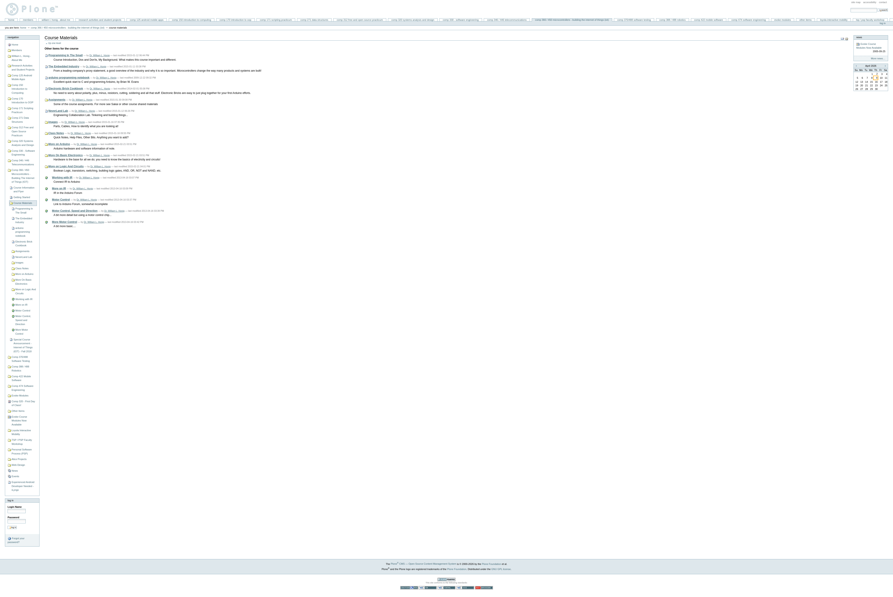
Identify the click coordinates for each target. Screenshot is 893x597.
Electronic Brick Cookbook (23, 243)
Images (19, 262)
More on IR (21, 304)
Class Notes (22, 268)
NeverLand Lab (23, 257)
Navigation (13, 37)
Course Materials (22, 203)
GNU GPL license (501, 569)
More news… (878, 58)
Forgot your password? (16, 540)
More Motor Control (21, 331)
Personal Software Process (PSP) (22, 451)
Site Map (856, 2)
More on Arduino (24, 274)
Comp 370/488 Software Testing (634, 20)
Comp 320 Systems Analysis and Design (412, 20)
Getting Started (21, 197)
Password (13, 517)
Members (28, 20)
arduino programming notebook (22, 232)
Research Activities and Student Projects (100, 20)
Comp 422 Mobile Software (708, 20)
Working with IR (24, 299)
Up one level (54, 43)
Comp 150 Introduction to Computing (191, 20)
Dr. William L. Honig (100, 55)
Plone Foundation (491, 563)
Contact (883, 2)
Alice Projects (19, 459)
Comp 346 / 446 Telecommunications (507, 20)
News (15, 470)
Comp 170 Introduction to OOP (235, 20)
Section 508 (409, 587)
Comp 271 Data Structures (314, 20)
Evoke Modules (782, 20)
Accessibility (869, 2)
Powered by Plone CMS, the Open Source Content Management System (446, 579)
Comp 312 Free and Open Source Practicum (360, 20)
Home (11, 20)
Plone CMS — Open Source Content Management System (423, 563)
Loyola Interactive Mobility (834, 20)
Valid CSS (465, 587)
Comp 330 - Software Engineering (461, 20)
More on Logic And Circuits (25, 291)
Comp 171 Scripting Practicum (276, 20)
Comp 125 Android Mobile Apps (146, 20)
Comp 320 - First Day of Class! (23, 403)
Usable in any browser (484, 587)
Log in (883, 23)
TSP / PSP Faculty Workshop (870, 20)
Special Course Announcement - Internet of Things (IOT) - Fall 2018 (23, 345)
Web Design (18, 465)
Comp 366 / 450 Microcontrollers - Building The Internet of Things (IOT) (572, 20)
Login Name (15, 507)
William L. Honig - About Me (56, 20)
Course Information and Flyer (23, 189)
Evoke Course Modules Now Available (19, 420)
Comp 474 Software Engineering (748, 20)
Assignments (22, 251)
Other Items (805, 20)
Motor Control (22, 310)
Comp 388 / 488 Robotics (672, 20)
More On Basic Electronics (23, 281)
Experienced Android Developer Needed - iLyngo (23, 486)
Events (15, 476)
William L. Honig (34, 9)
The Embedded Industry (23, 220)
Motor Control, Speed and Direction (23, 320)
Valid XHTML (446, 587)
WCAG (428, 587)
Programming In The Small (24, 210)
